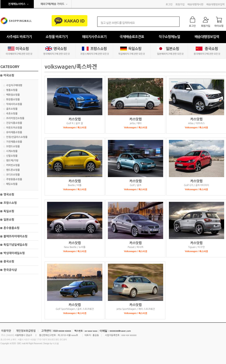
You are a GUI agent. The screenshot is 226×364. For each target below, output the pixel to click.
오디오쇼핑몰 (13, 174)
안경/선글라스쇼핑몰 (16, 137)
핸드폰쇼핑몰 (13, 170)
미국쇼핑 (8, 75)
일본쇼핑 (8, 219)
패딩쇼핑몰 (12, 184)
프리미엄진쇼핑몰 (15, 118)
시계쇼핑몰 (12, 151)
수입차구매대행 (14, 85)
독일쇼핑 (8, 211)
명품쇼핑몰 (12, 90)
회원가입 (179, 4)
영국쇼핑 (8, 194)
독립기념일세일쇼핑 (15, 244)
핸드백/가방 (12, 160)
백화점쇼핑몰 (13, 95)
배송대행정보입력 (215, 4)
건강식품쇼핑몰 (14, 123)
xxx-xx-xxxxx (129, 335)
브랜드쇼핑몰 (13, 146)
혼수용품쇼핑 (11, 228)
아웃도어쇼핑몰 (14, 127)
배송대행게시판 (195, 4)
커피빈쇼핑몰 (13, 165)
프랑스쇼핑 (10, 202)
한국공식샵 (10, 269)
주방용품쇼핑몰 (14, 179)
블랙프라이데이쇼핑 (15, 236)
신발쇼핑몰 (12, 156)
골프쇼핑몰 (12, 109)
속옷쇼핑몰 (12, 113)
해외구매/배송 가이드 (52, 4)
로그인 (169, 4)
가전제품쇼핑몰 (14, 142)
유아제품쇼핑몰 (14, 132)
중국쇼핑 (8, 261)
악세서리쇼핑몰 (14, 104)
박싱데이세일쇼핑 (14, 253)
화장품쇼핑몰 (13, 99)
